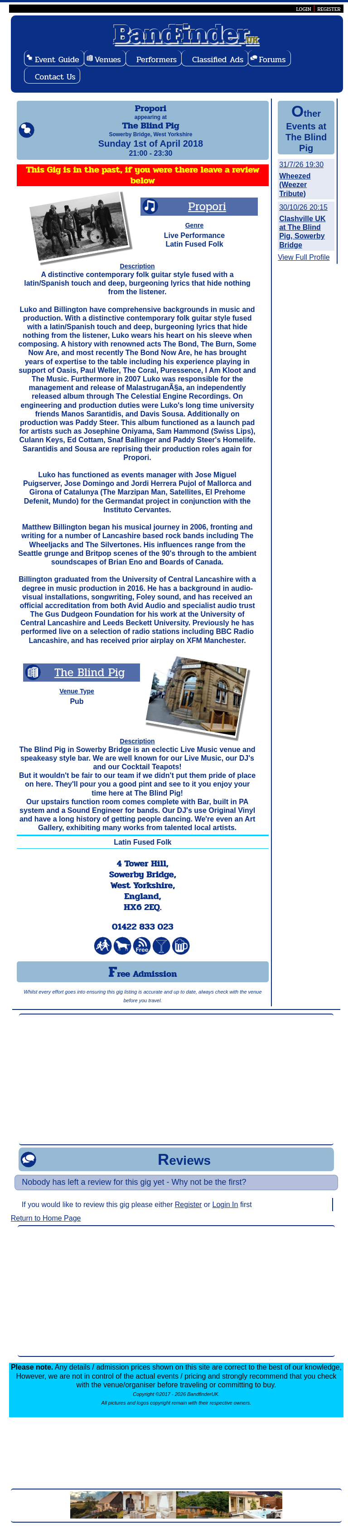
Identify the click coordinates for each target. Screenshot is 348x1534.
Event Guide (57, 59)
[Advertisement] (176, 1087)
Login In (225, 1213)
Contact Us (55, 76)
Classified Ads (217, 59)
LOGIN (303, 9)
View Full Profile (303, 257)
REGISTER (329, 9)
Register (188, 1213)
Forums (272, 59)
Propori (207, 214)
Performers (156, 59)
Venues (108, 59)
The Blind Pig (89, 680)
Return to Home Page (46, 1226)
